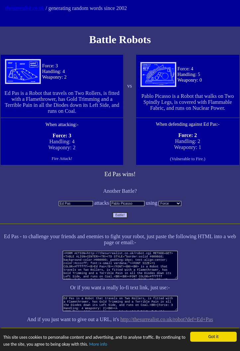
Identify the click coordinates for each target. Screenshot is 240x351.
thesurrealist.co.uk (24, 8)
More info (98, 344)
